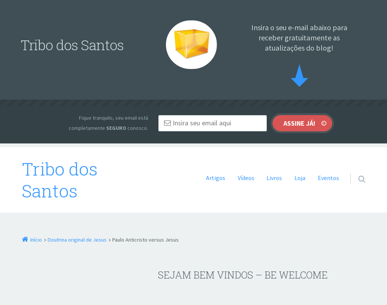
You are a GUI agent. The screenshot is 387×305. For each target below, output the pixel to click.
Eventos (328, 178)
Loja (299, 178)
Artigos (215, 178)
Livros (274, 178)
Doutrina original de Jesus (77, 239)
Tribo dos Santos (60, 180)
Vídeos (246, 178)
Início (36, 239)
